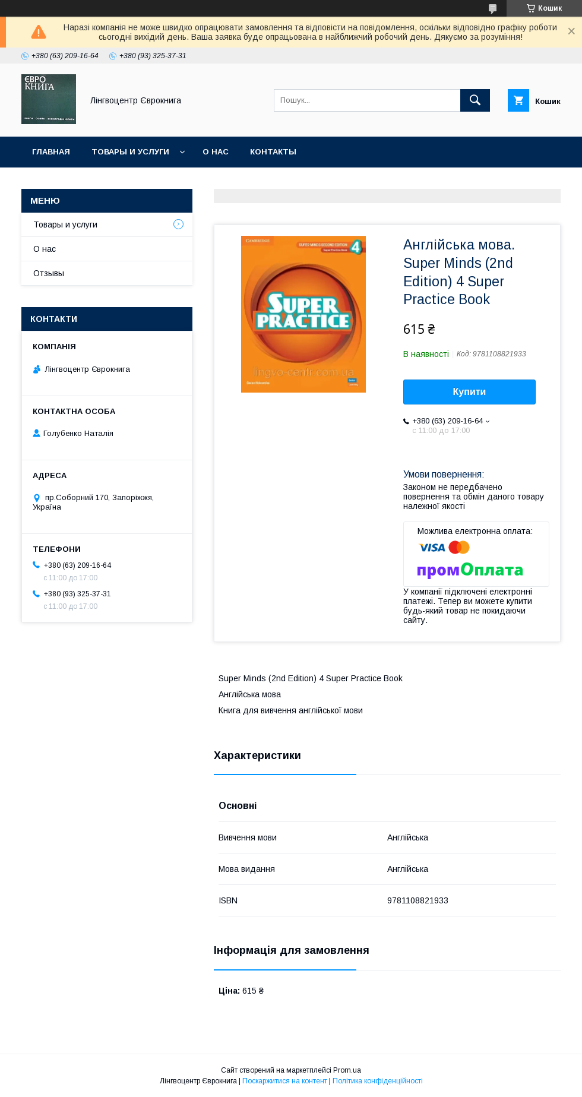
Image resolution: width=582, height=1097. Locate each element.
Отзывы (48, 273)
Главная (51, 151)
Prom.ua (347, 1070)
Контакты (273, 151)
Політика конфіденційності (378, 1081)
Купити (469, 392)
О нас (216, 151)
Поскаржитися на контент (284, 1081)
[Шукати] (475, 100)
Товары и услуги (130, 151)
